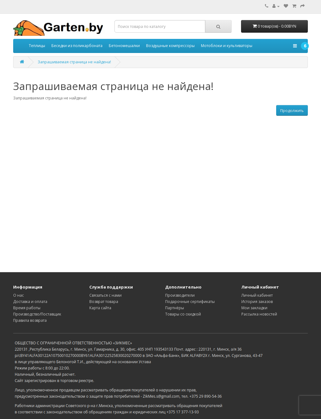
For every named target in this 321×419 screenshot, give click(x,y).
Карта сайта (100, 307)
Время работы (26, 307)
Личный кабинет (257, 295)
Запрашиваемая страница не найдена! (74, 62)
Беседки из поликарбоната (77, 45)
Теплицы (37, 45)
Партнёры (174, 307)
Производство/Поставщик (37, 314)
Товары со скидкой (183, 314)
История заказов (257, 301)
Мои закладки (254, 307)
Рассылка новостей (259, 314)
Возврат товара (103, 301)
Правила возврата (30, 320)
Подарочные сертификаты (190, 301)
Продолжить (292, 110)
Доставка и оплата (30, 301)
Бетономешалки (124, 45)
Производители (180, 295)
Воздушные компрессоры (170, 45)
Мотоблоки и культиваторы (226, 45)
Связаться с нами (105, 295)
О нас (18, 295)
